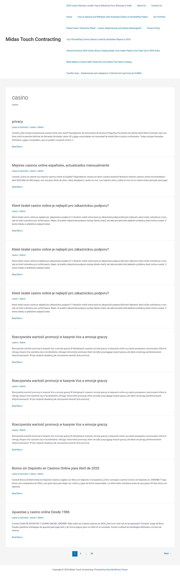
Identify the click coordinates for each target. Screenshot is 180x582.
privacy (17, 121)
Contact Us (153, 5)
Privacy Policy (151, 28)
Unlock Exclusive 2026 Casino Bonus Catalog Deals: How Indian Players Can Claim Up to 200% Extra (112, 50)
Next (167, 553)
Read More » (18, 146)
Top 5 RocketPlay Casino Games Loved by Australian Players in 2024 (98, 39)
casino (34, 127)
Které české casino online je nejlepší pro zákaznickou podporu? (63, 205)
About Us (139, 5)
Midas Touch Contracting (33, 39)
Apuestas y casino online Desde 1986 (42, 512)
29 (91, 553)
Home (165, 5)
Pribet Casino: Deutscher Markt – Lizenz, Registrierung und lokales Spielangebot (103, 28)
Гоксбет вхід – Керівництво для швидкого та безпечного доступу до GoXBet (103, 73)
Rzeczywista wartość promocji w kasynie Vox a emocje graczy (62, 337)
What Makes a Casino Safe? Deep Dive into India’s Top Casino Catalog (98, 62)
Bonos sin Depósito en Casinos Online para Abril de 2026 (58, 468)
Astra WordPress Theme (116, 569)
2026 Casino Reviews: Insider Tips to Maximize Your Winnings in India (98, 5)
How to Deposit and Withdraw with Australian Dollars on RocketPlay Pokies (101, 17)
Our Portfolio (146, 17)
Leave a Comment (20, 127)
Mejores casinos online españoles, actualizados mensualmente (63, 165)
